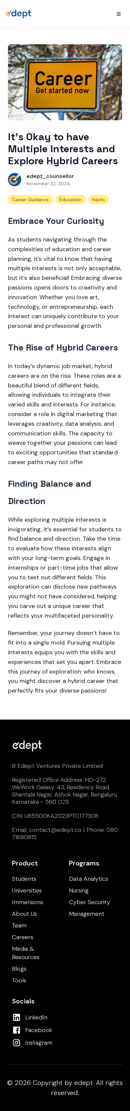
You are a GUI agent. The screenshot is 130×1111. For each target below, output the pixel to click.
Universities (27, 890)
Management (86, 914)
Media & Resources (25, 953)
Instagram (38, 1043)
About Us (24, 914)
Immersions (27, 902)
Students (24, 879)
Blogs (19, 969)
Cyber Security (89, 902)
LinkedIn (36, 1017)
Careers (22, 937)
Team (19, 925)
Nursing (79, 890)
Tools (19, 980)
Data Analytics (88, 879)
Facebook (38, 1030)
